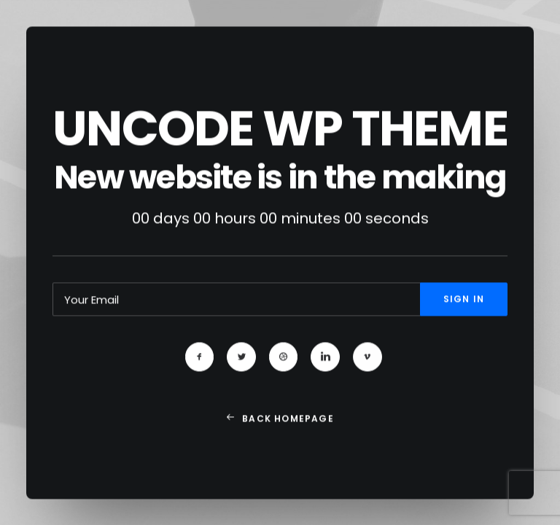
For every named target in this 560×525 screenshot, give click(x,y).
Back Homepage (280, 423)
